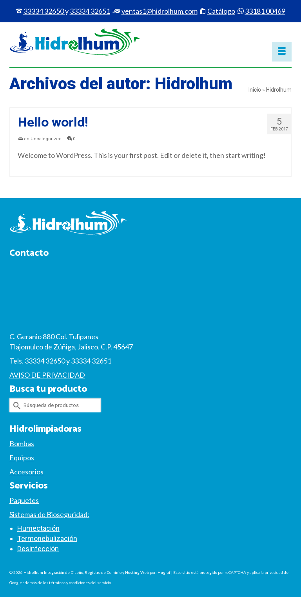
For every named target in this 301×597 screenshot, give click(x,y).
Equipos (21, 457)
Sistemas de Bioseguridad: (49, 514)
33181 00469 (265, 11)
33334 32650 (44, 11)
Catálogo (221, 11)
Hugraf (164, 572)
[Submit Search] (15, 405)
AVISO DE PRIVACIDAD (47, 375)
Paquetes (24, 500)
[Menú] (282, 52)
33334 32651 (91, 360)
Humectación (38, 528)
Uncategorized (46, 138)
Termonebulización (47, 538)
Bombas (21, 443)
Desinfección (38, 549)
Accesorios (26, 471)
